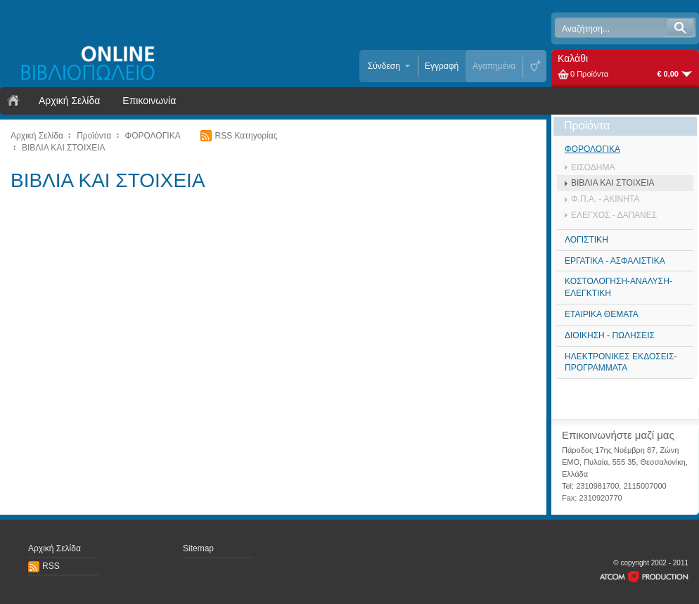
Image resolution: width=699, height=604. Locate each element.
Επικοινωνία (149, 100)
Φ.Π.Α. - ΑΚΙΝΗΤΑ (605, 199)
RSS (51, 566)
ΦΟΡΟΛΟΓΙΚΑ (153, 136)
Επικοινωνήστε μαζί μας (618, 435)
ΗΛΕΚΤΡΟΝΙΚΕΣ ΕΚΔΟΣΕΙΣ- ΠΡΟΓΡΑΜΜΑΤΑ (620, 362)
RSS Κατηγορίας (245, 136)
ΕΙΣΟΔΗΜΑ (593, 167)
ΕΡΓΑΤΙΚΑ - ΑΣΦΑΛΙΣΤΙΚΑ (615, 261)
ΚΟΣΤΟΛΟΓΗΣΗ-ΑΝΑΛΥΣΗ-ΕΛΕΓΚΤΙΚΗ (618, 287)
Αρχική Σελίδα (69, 100)
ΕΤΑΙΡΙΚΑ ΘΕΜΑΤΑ (602, 314)
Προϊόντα (94, 136)
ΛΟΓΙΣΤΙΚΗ (586, 240)
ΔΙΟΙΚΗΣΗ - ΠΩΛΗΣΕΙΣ (610, 335)
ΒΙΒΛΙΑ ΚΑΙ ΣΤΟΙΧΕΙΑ (63, 148)
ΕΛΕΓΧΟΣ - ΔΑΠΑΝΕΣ (614, 215)
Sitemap (198, 548)
